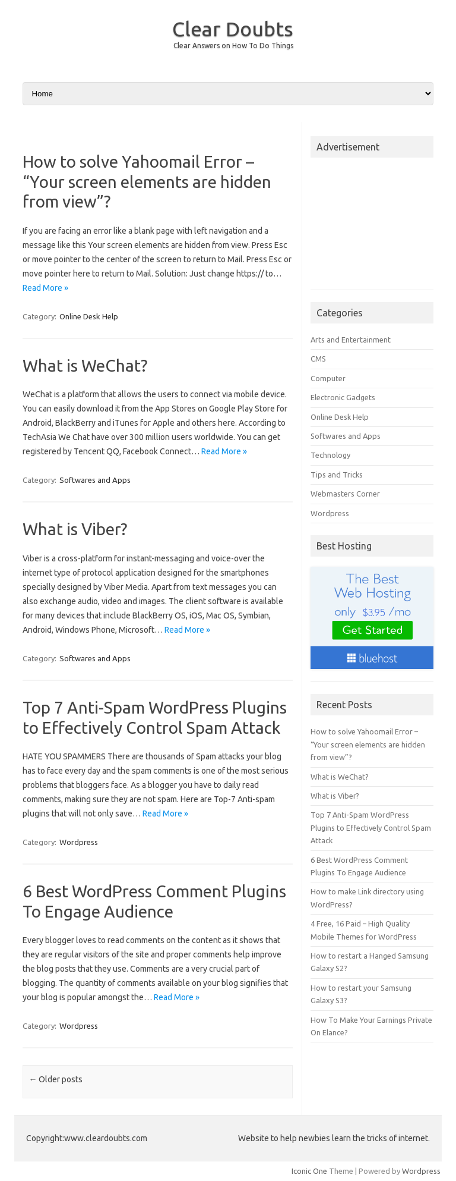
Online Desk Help (88, 316)
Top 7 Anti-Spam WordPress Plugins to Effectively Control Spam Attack (371, 827)
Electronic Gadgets (343, 397)
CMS (318, 358)
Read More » (45, 288)
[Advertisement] (372, 227)
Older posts (55, 1079)
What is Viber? (75, 529)
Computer (328, 378)
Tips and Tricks (337, 474)
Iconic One (309, 1171)
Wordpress (78, 842)
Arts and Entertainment (351, 339)
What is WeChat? (85, 365)
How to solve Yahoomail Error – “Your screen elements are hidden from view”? (147, 181)
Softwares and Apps (95, 480)
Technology (330, 455)
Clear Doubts (232, 28)
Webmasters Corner (345, 493)
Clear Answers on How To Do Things (233, 45)
